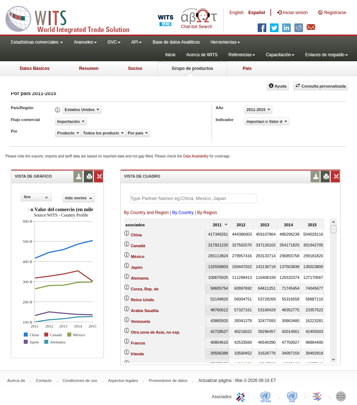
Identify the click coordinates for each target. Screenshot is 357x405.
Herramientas (225, 42)
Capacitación (280, 54)
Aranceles (85, 42)
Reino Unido (142, 300)
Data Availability (196, 156)
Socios (135, 68)
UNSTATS (292, 396)
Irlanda (137, 354)
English (237, 12)
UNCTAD (267, 396)
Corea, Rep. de (145, 289)
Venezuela (140, 321)
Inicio (170, 54)
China (136, 235)
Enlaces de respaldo (326, 54)
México (137, 256)
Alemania (140, 278)
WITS (72, 18)
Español (256, 12)
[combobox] (36, 197)
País (247, 68)
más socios (78, 198)
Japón (137, 267)
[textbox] (193, 198)
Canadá (138, 246)
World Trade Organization (317, 396)
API (136, 42)
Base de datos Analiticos (176, 42)
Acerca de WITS (201, 54)
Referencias (242, 54)
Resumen (89, 68)
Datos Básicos (35, 68)
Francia (138, 343)
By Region (207, 212)
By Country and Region (146, 212)
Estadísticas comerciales (37, 42)
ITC (242, 396)
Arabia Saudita (145, 310)
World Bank (342, 396)
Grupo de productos (192, 68)
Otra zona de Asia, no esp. (155, 332)
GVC (114, 42)
